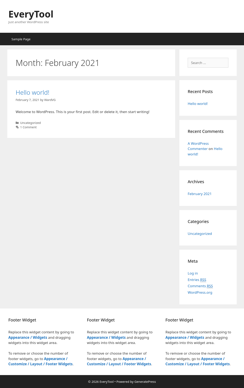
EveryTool (30, 14)
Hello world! (32, 92)
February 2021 (200, 193)
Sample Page (20, 39)
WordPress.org (200, 292)
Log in (193, 273)
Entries (197, 279)
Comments (200, 285)
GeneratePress (145, 381)
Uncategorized (30, 123)
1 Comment (28, 127)
